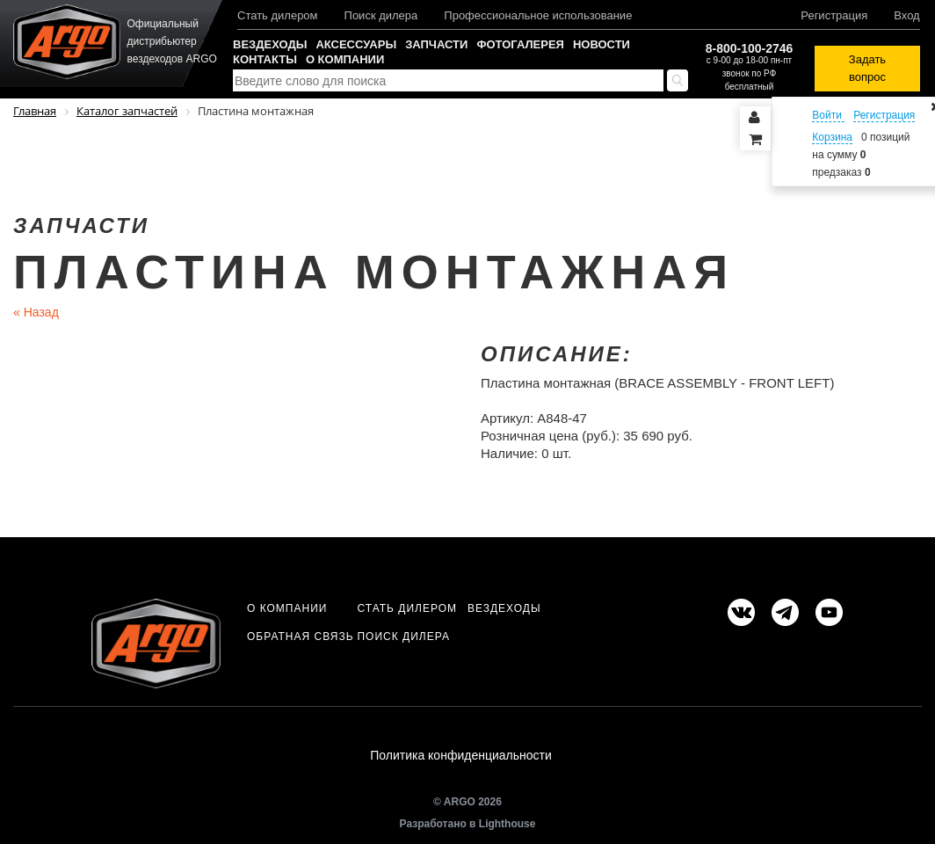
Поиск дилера (381, 15)
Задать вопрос (867, 68)
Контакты (265, 59)
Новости (601, 44)
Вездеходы (270, 44)
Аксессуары (355, 44)
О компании (345, 59)
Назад (36, 312)
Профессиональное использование (538, 15)
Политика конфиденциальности (461, 755)
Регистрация (834, 15)
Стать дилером (277, 15)
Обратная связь (300, 636)
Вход (906, 15)
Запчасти (436, 44)
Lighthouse (507, 824)
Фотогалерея (520, 44)
